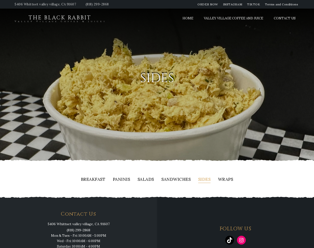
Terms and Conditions (281, 4)
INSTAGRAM (232, 4)
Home (188, 18)
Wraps (225, 179)
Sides (204, 179)
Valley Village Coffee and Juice (233, 18)
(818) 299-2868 (97, 4)
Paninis (121, 179)
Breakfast (93, 179)
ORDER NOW (207, 4)
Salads (146, 179)
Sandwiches (176, 179)
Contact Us (285, 18)
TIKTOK (253, 4)
